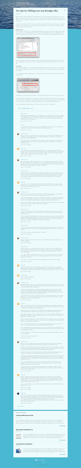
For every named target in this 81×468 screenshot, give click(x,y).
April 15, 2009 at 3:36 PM (26, 167)
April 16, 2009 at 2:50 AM (26, 271)
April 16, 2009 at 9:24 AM (26, 300)
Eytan (22, 148)
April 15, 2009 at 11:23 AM (26, 121)
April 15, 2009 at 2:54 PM (26, 144)
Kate (21, 124)
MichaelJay (43, 462)
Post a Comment (20, 406)
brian (22, 182)
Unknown (23, 275)
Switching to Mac (25, 108)
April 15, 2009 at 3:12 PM (26, 156)
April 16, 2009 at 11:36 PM (26, 403)
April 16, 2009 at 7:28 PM (26, 389)
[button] (64, 10)
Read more (62, 426)
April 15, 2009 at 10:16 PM (26, 261)
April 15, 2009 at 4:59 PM (26, 205)
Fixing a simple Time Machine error (24, 429)
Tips (31, 108)
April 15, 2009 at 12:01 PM (26, 130)
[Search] (67, 3)
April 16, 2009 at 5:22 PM (26, 371)
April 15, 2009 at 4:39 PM (26, 188)
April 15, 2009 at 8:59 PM (26, 243)
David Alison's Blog (22, 3)
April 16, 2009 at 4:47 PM (26, 338)
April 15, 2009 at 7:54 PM (26, 221)
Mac (19, 108)
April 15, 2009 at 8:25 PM (26, 234)
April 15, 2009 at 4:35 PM (26, 178)
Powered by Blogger (40, 460)
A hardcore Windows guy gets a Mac (24, 415)
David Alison (23, 133)
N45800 (22, 393)
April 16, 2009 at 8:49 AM (26, 279)
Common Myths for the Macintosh (24, 444)
